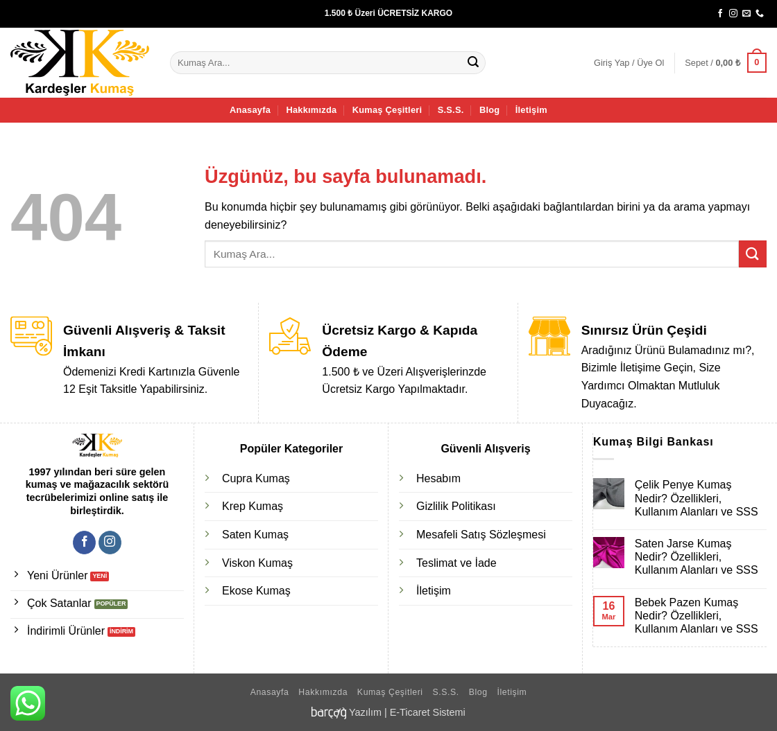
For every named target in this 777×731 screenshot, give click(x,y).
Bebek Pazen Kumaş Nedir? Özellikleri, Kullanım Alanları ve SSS (696, 616)
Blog (489, 110)
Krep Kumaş (252, 506)
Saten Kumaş (255, 534)
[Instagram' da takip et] (733, 14)
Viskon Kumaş (257, 563)
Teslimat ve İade (456, 563)
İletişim (531, 110)
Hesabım (438, 478)
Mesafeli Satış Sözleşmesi (481, 534)
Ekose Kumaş (256, 591)
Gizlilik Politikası (456, 506)
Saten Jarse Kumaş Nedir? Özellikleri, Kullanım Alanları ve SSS (696, 557)
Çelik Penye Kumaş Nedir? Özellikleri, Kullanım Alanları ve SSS (696, 498)
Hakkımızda (311, 110)
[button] (629, 63)
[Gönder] (473, 63)
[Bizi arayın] (759, 14)
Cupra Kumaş (256, 478)
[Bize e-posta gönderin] (746, 14)
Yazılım (365, 712)
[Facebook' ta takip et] (720, 14)
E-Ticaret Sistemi (428, 712)
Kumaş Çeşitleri (387, 110)
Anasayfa (250, 110)
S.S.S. (451, 110)
